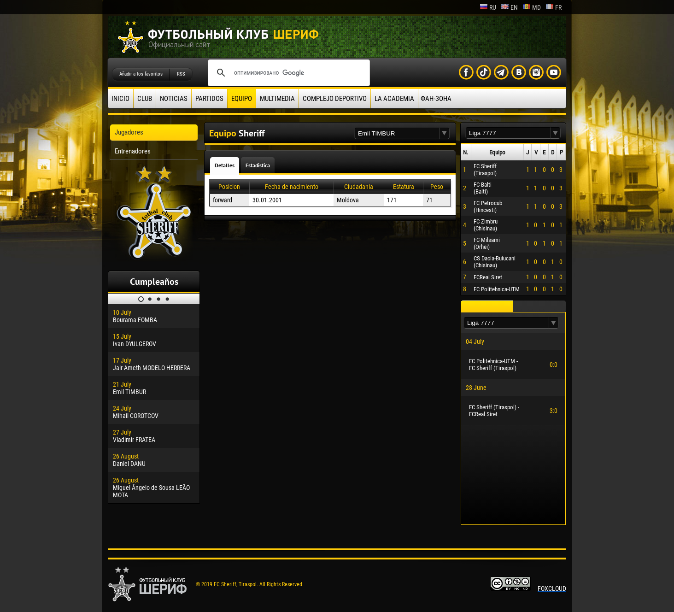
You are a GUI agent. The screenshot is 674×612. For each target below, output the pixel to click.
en (509, 7)
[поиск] (287, 72)
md (531, 7)
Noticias (174, 98)
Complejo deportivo (335, 98)
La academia (394, 98)
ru (488, 7)
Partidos (209, 98)
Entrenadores (133, 151)
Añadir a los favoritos (141, 74)
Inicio (120, 98)
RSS (181, 74)
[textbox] (397, 133)
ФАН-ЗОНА (436, 98)
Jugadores (129, 132)
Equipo (241, 98)
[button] (445, 133)
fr (553, 7)
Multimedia (277, 98)
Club (144, 98)
